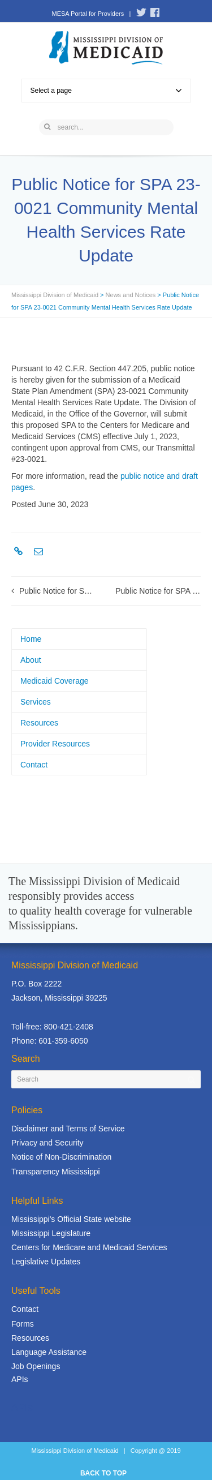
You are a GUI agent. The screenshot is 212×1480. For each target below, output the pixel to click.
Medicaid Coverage (54, 680)
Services (35, 701)
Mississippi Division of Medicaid (54, 294)
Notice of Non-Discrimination (61, 1156)
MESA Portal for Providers (87, 13)
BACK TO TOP (103, 1473)
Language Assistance (48, 1352)
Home (30, 639)
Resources (39, 722)
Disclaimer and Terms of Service (67, 1128)
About (30, 659)
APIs (19, 1379)
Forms (22, 1323)
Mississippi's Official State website (71, 1219)
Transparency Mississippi (55, 1171)
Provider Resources (55, 743)
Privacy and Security (47, 1142)
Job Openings (35, 1366)
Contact (33, 764)
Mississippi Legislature (50, 1233)
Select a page (106, 90)
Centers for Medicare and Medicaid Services (89, 1247)
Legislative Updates (45, 1261)
